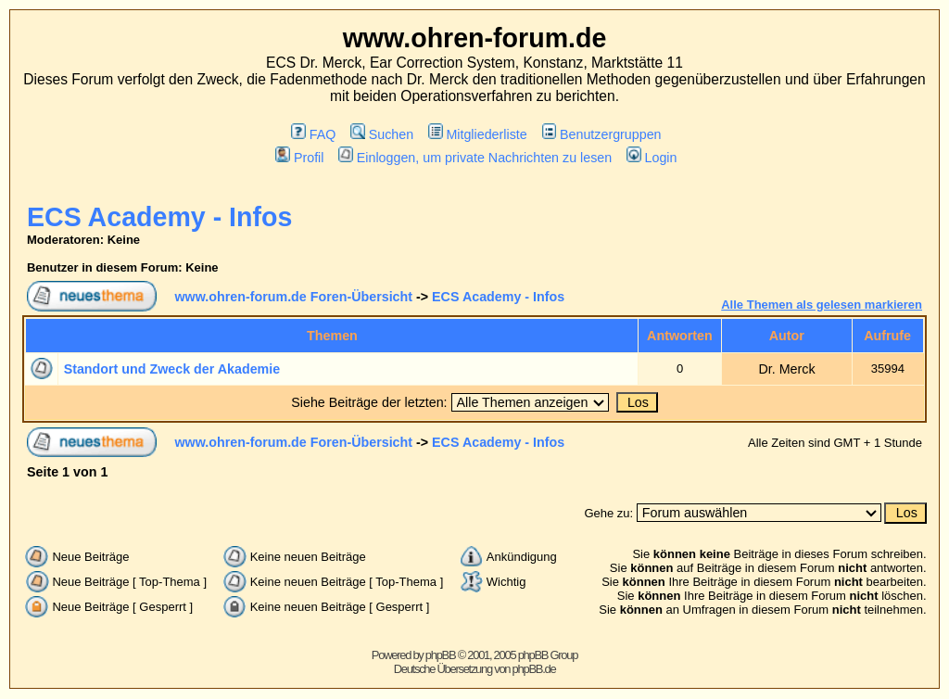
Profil (299, 157)
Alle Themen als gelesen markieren (821, 304)
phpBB (440, 655)
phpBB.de (534, 669)
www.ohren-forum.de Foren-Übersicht (293, 296)
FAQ (313, 134)
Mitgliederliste (477, 134)
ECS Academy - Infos (159, 217)
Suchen (381, 134)
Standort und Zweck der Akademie (172, 369)
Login (651, 157)
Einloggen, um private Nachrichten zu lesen (475, 157)
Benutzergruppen (602, 134)
